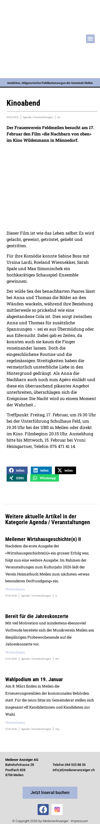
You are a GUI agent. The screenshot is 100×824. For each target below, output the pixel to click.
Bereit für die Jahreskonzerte (36, 616)
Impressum (79, 821)
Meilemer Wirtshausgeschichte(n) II (43, 539)
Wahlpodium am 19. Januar (34, 679)
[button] (90, 38)
